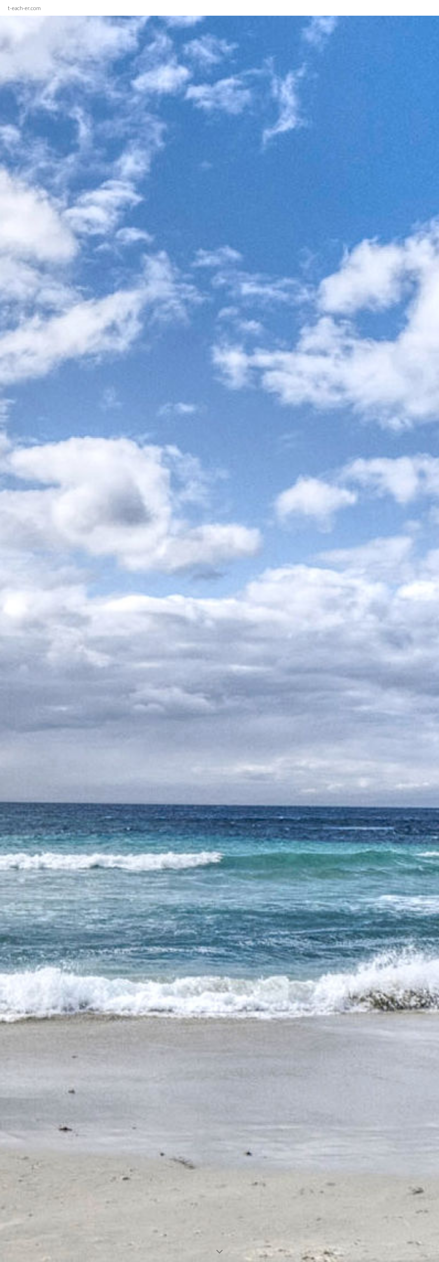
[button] (219, 1252)
